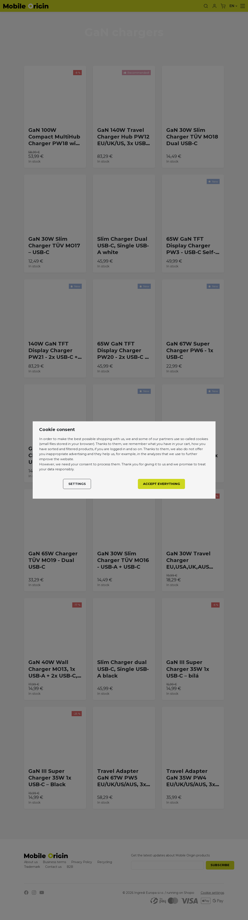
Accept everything (161, 484)
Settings (77, 484)
